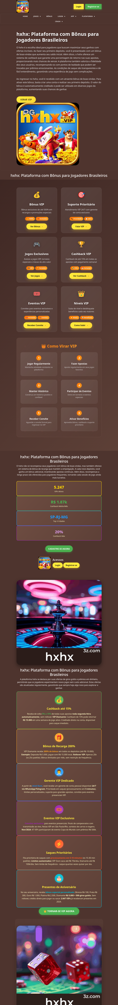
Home (25, 16)
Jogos (36, 16)
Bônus (49, 16)
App (72, 16)
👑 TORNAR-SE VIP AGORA (59, 914)
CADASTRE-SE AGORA (59, 552)
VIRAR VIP (26, 99)
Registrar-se (93, 6)
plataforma (87, 16)
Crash (58, 21)
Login (78, 6)
